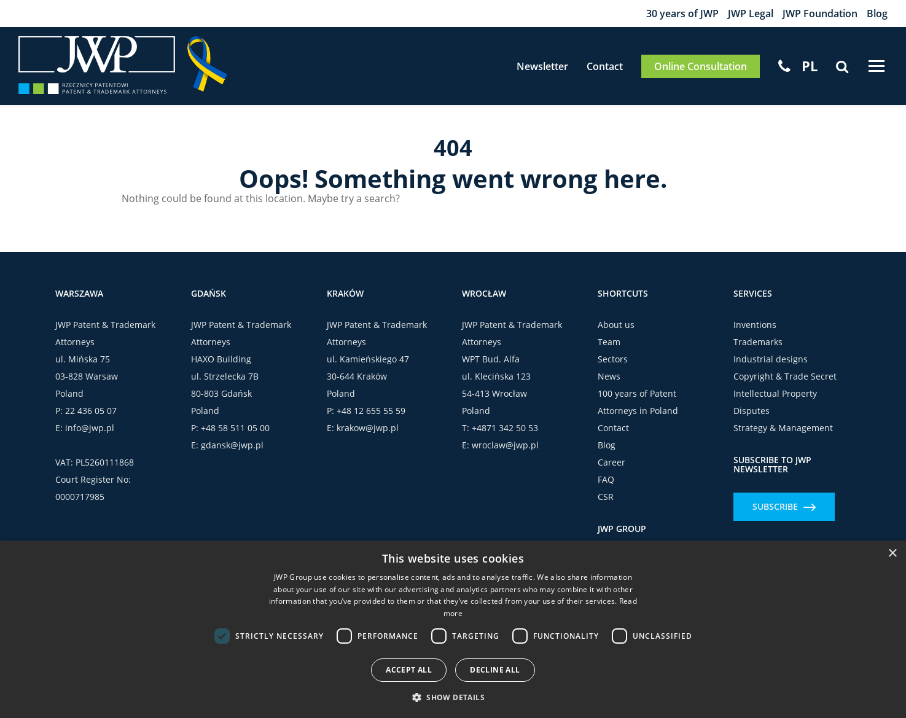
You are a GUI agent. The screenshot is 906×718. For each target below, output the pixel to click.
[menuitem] (808, 65)
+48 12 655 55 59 (371, 410)
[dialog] (453, 629)
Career (611, 462)
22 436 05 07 (91, 410)
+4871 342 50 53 (505, 428)
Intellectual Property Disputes (775, 402)
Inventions (754, 324)
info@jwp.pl (89, 428)
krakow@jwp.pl (368, 428)
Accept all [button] (409, 670)
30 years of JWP (682, 13)
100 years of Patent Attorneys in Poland (638, 402)
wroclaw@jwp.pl (505, 445)
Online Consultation (699, 66)
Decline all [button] (495, 670)
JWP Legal (750, 13)
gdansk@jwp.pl (232, 445)
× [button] (892, 553)
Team (609, 342)
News (609, 376)
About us (616, 324)
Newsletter (541, 66)
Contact (603, 66)
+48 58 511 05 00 (235, 428)
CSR (606, 496)
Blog (877, 13)
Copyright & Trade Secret (785, 376)
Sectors (613, 359)
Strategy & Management (783, 428)
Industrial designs (770, 359)
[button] (453, 697)
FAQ (606, 479)
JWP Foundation (820, 13)
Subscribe (784, 506)
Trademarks (758, 342)
